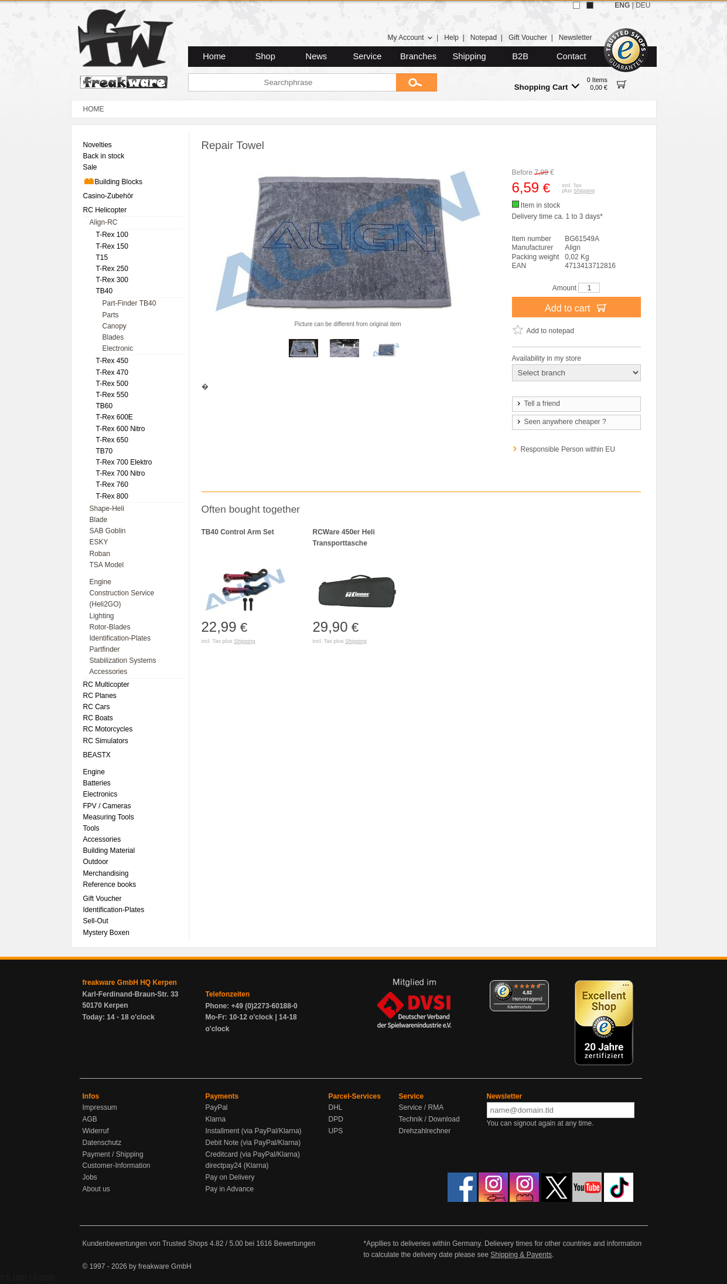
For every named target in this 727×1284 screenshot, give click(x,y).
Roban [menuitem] (100, 554)
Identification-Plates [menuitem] (120, 638)
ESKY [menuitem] (99, 542)
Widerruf (96, 1131)
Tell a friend (538, 403)
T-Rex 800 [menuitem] (112, 496)
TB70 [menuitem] (104, 451)
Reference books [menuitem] (109, 884)
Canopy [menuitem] (115, 326)
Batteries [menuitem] (97, 783)
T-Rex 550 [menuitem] (112, 395)
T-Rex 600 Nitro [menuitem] (120, 429)
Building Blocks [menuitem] (112, 181)
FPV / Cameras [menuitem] (107, 806)
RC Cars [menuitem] (96, 707)
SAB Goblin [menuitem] (108, 531)
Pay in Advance (230, 1189)
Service (367, 56)
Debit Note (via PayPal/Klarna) (253, 1143)
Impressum (100, 1107)
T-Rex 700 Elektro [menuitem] (124, 462)
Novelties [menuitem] (97, 145)
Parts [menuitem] (111, 315)
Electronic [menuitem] (118, 348)
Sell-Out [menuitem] (95, 921)
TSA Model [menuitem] (107, 565)
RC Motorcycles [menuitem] (108, 729)
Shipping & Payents (521, 1255)
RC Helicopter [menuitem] (105, 210)
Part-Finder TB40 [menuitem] (129, 303)
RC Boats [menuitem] (98, 718)
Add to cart (576, 307)
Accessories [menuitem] (109, 672)
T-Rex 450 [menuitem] (112, 361)
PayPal (217, 1107)
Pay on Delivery (230, 1177)
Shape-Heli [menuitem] (107, 508)
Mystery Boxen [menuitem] (106, 933)
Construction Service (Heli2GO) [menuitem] (122, 598)
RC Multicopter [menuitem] (106, 684)
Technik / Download (429, 1119)
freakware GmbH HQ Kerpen (130, 982)
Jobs (90, 1177)
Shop (265, 56)
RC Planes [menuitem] (100, 696)
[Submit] (416, 82)
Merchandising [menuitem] (106, 873)
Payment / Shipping (113, 1154)
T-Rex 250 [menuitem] (112, 269)
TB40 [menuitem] (104, 291)
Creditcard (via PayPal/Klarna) (253, 1154)
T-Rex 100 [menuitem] (112, 235)
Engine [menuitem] (100, 582)
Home (214, 56)
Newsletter (575, 37)
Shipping (469, 56)
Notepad (483, 37)
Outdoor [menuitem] (95, 862)
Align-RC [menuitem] (104, 222)
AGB (90, 1119)
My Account (409, 37)
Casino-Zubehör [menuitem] (108, 196)
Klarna (216, 1119)
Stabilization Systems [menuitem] (123, 660)
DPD (336, 1119)
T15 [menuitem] (102, 257)
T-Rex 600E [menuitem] (114, 417)
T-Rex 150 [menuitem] (112, 246)
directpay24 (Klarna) (237, 1165)
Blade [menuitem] (99, 520)
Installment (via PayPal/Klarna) (254, 1131)
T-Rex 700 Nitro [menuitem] (120, 473)
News (316, 56)
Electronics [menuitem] (100, 794)
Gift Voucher (527, 37)
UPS (336, 1131)
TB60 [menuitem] (104, 406)
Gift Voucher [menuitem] (102, 899)
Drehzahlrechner (425, 1131)
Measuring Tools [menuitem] (108, 817)
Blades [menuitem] (113, 337)
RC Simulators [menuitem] (105, 741)
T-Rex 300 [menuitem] (112, 280)
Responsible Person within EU (568, 449)
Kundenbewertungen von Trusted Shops (145, 1243)
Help (451, 37)
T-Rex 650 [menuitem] (112, 440)
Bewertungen (294, 1243)
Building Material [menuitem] (109, 850)
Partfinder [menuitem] (105, 649)
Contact (571, 56)
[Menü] (542, 987)
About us (96, 1189)
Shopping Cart (546, 87)
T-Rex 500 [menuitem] (112, 384)
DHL (336, 1107)
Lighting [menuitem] (102, 616)
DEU (643, 5)
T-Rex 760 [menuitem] (112, 484)
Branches (418, 56)
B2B (520, 56)
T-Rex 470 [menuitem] (112, 372)
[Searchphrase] (292, 82)
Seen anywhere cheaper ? (561, 422)
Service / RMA (421, 1107)
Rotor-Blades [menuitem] (110, 627)
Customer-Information (117, 1165)
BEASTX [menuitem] (97, 755)
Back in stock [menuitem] (104, 156)
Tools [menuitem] (91, 828)
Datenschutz (102, 1143)
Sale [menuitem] (90, 167)
